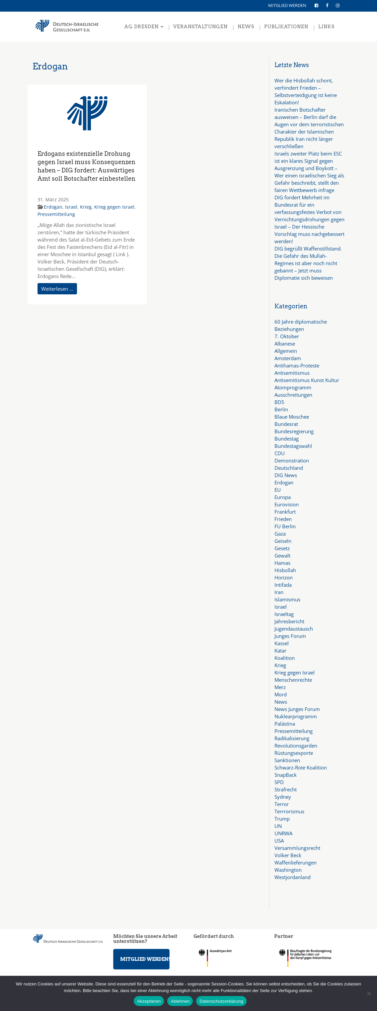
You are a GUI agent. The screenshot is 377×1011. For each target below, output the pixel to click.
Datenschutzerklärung (221, 1001)
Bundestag (286, 438)
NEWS (246, 26)
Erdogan (53, 207)
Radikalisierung (291, 738)
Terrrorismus (289, 811)
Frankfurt (285, 511)
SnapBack (285, 774)
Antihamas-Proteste (296, 365)
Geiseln (282, 541)
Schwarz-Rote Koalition (300, 767)
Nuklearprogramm (295, 716)
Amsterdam (287, 358)
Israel (71, 207)
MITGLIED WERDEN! (145, 959)
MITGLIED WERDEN (287, 5)
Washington (288, 869)
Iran (278, 592)
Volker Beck (287, 855)
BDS (279, 402)
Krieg (86, 207)
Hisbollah (285, 570)
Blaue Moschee (291, 416)
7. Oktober (286, 336)
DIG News (285, 475)
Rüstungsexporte (293, 753)
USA (279, 840)
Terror (281, 804)
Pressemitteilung (56, 214)
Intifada (283, 584)
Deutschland (288, 467)
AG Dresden (143, 26)
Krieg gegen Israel (114, 207)
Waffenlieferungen (295, 862)
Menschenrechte (293, 679)
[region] (309, 958)
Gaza (280, 533)
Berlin (281, 409)
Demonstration (291, 460)
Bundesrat (286, 424)
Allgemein (285, 351)
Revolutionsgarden (295, 745)
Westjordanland (292, 877)
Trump (282, 818)
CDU (279, 453)
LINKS (326, 26)
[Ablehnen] (368, 993)
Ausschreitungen (293, 394)
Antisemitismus (292, 372)
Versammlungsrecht (297, 848)
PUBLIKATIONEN (286, 26)
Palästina (284, 723)
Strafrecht (285, 789)
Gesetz (282, 548)
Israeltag (284, 614)
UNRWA (283, 833)
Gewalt (282, 555)
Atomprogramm (292, 387)
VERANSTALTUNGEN (200, 26)
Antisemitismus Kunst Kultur (306, 380)
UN (278, 826)
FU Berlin (285, 526)
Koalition (284, 658)
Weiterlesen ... (57, 288)
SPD (279, 782)
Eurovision (286, 504)
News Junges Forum (297, 709)
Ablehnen (180, 1001)
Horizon (283, 577)
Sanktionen (287, 760)
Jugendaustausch (293, 628)
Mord (280, 694)
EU (277, 489)
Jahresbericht (289, 621)
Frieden (283, 519)
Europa (282, 497)
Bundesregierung (294, 431)
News (280, 701)
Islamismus (287, 599)
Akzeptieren (149, 1001)
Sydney (282, 796)
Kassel (281, 643)
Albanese (284, 343)
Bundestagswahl (293, 446)
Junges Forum (290, 636)
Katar (280, 650)
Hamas (282, 562)
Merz (280, 687)
